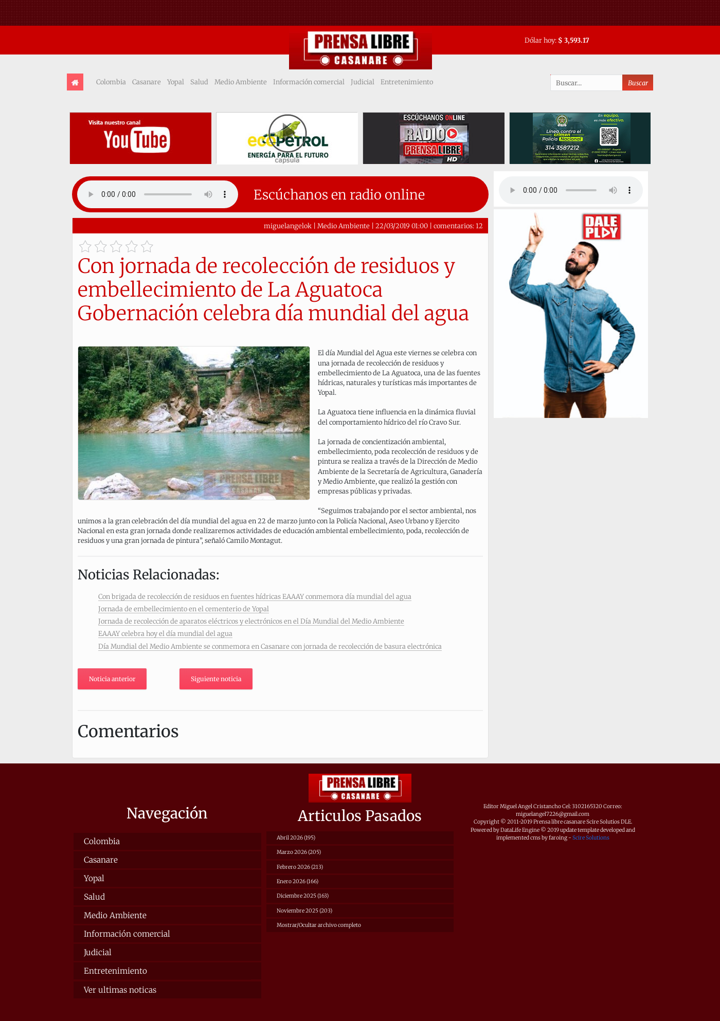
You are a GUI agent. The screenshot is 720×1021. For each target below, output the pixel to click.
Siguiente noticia (216, 679)
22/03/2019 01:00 (401, 226)
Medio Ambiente (240, 82)
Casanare (146, 82)
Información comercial (309, 82)
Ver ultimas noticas (120, 990)
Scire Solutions (590, 837)
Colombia (111, 82)
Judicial (362, 82)
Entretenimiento (407, 82)
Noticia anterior (112, 679)
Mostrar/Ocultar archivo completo (319, 925)
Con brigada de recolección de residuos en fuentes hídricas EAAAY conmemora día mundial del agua (254, 596)
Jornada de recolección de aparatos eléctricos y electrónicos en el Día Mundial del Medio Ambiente (251, 621)
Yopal (175, 82)
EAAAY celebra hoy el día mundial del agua (165, 633)
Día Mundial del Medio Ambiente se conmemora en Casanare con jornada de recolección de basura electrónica (270, 646)
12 (479, 226)
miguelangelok (288, 226)
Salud (199, 82)
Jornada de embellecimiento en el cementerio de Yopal (183, 609)
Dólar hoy (540, 40)
